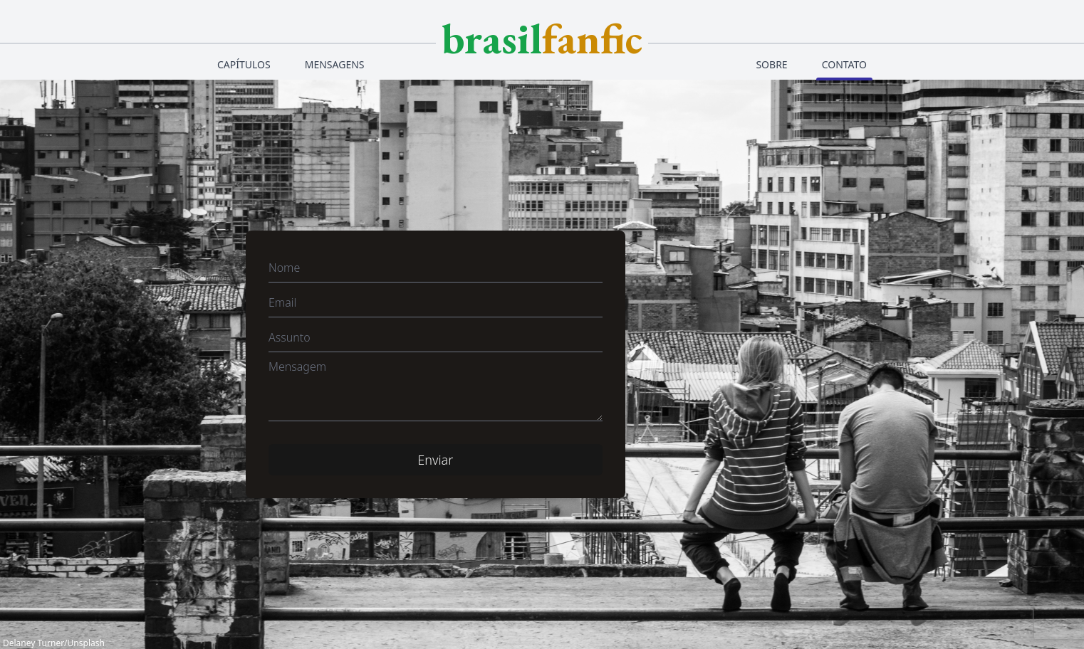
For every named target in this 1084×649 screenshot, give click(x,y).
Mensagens (335, 64)
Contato (844, 64)
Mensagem (297, 366)
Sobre (771, 64)
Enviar (435, 459)
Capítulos (244, 64)
